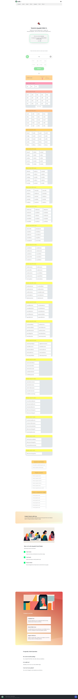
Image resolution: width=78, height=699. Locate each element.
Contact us (18, 697)
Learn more (42, 36)
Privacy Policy (13, 696)
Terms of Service (7, 696)
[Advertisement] (39, 13)
